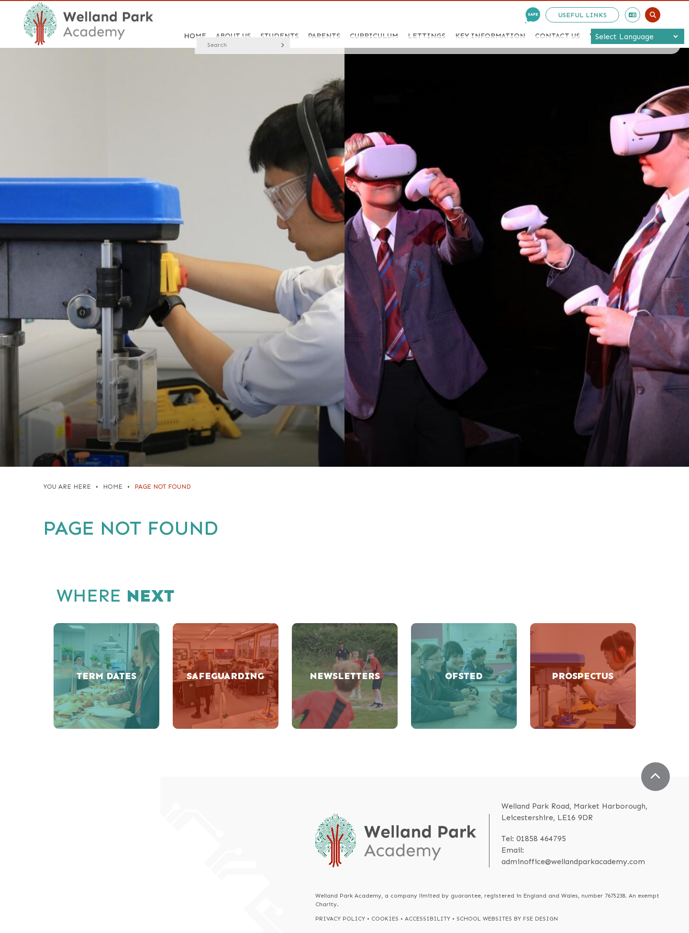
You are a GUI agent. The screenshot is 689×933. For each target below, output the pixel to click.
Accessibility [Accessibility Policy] (427, 918)
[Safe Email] (532, 15)
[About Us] (233, 24)
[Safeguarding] (225, 676)
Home (112, 486)
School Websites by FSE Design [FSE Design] (507, 918)
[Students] (279, 24)
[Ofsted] (464, 676)
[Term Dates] (106, 676)
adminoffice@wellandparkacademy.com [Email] (573, 861)
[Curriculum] (374, 24)
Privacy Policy (340, 918)
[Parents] (324, 24)
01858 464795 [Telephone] (541, 838)
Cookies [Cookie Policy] (385, 918)
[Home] (88, 23)
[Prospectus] (583, 676)
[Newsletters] (345, 676)
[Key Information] (490, 24)
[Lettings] (426, 24)
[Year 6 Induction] (625, 24)
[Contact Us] (557, 24)
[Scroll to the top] (655, 776)
